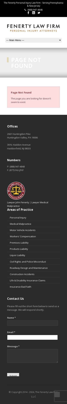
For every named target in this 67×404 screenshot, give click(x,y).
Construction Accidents (22, 274)
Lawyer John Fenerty (18, 202)
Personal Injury (18, 217)
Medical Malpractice (20, 223)
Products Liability (19, 249)
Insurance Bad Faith (20, 286)
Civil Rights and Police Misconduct (28, 261)
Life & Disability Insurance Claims (27, 280)
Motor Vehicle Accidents (23, 230)
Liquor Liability (17, 255)
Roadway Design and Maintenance (29, 268)
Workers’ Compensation (23, 236)
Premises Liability (19, 242)
